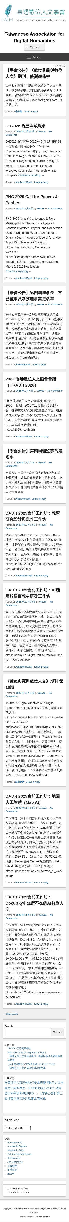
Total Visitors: (14, 1192)
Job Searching (15, 1161)
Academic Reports (17, 1146)
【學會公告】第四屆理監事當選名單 (26, 1068)
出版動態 (19, 782)
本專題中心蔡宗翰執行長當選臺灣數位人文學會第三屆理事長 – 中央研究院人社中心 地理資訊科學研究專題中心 (34, 1088)
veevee (41, 131)
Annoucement (22, 364)
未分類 (18, 111)
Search (9, 1026)
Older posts (10, 1014)
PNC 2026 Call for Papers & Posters (26, 1052)
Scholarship (13, 1158)
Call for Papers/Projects (20, 1154)
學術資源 (12, 1169)
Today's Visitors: (16, 1188)
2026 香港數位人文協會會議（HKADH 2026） (31, 1064)
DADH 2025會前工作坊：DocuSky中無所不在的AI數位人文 (34, 903)
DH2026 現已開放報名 (26, 126)
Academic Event (23, 182)
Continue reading (31, 175)
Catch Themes (43, 1217)
